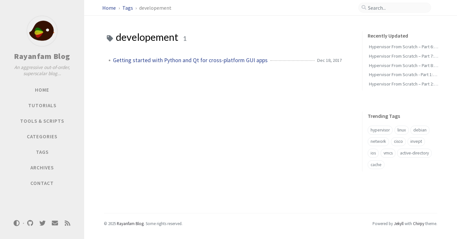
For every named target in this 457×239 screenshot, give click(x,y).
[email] (55, 223)
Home (109, 8)
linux (401, 130)
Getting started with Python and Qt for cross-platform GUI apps (190, 60)
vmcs (388, 153)
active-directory (414, 153)
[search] (397, 8)
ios (373, 153)
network (378, 141)
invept (416, 141)
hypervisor (380, 130)
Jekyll (399, 223)
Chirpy (418, 223)
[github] (30, 223)
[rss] (67, 223)
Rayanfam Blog (42, 56)
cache (376, 164)
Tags (128, 8)
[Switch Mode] (17, 223)
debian (420, 130)
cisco (398, 141)
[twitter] (42, 223)
